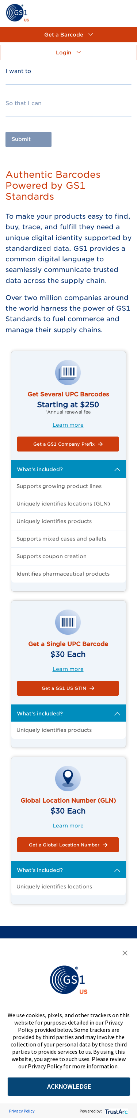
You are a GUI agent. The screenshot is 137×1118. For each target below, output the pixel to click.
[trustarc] (115, 1111)
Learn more (68, 425)
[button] (68, 34)
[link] (17, 12)
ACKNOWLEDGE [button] (69, 1086)
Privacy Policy (22, 1111)
